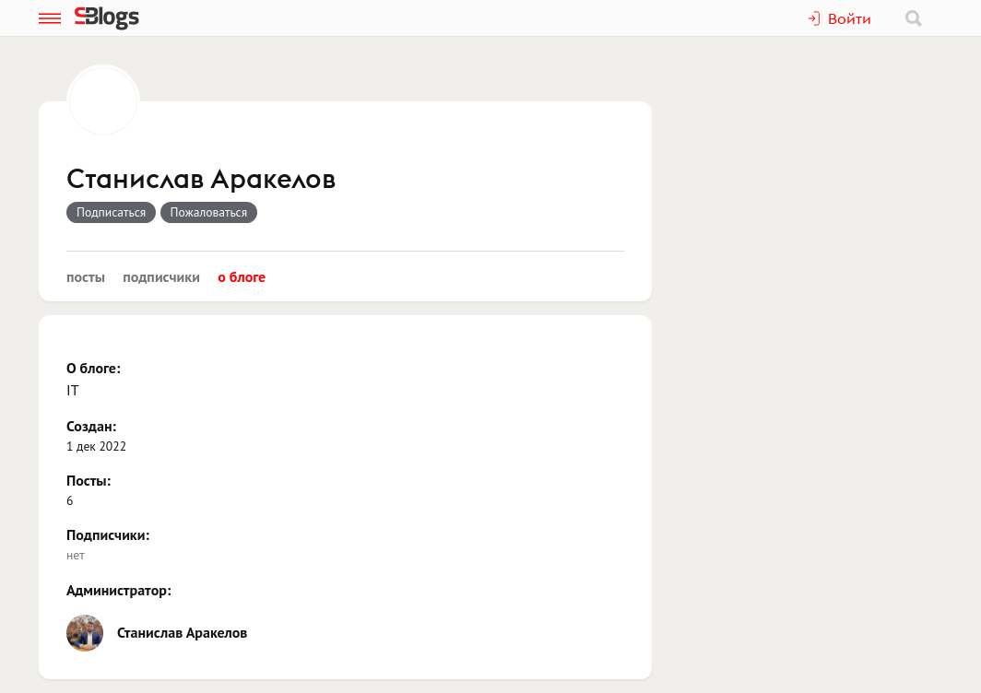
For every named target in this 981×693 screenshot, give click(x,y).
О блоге (242, 276)
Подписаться (111, 212)
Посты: (88, 480)
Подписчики (161, 276)
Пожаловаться (209, 212)
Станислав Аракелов (201, 180)
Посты (85, 276)
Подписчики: (107, 534)
